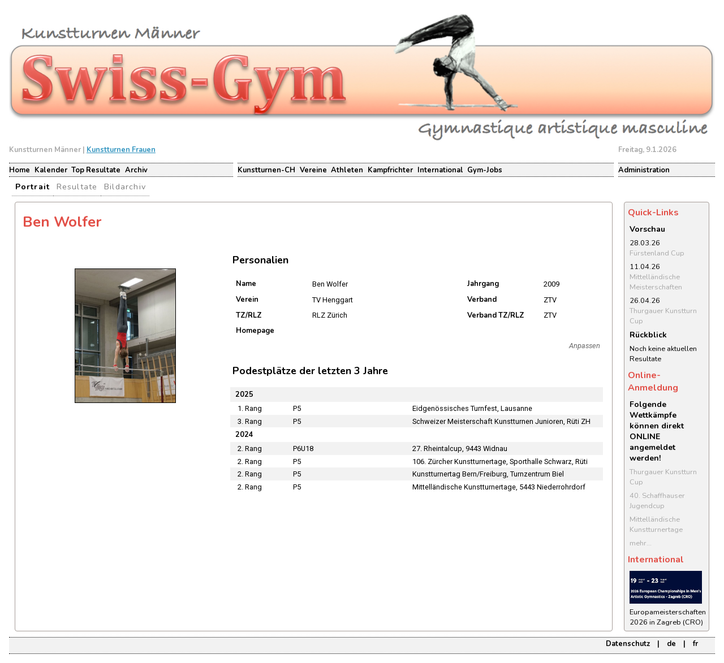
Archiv (136, 170)
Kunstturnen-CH (266, 170)
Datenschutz (628, 644)
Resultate (77, 186)
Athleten (347, 170)
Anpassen (584, 345)
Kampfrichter (390, 170)
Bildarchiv (125, 186)
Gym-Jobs (484, 170)
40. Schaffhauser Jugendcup (657, 501)
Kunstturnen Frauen (121, 150)
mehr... (641, 543)
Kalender (51, 170)
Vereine (313, 170)
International (440, 170)
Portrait (32, 186)
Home (19, 170)
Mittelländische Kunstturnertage (656, 524)
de (671, 644)
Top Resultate (95, 170)
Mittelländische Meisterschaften (656, 282)
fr (695, 644)
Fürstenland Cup (657, 253)
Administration (644, 170)
